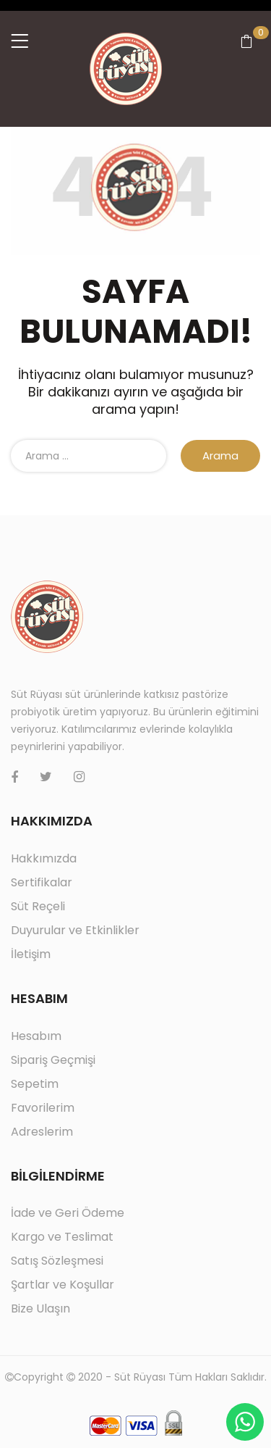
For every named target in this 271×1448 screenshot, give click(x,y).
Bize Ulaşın (40, 1308)
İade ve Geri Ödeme (67, 1212)
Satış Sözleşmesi (57, 1260)
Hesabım (36, 1036)
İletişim (31, 954)
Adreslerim (42, 1131)
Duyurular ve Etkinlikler (75, 930)
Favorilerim (42, 1107)
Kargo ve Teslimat (62, 1236)
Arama (220, 455)
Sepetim (35, 1083)
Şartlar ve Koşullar (62, 1284)
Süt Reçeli (38, 906)
